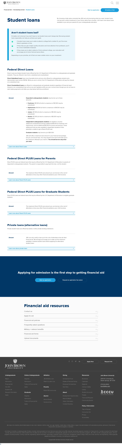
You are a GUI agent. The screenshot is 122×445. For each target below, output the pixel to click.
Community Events (87, 400)
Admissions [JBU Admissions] (8, 381)
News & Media (67, 398)
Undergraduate (10, 375)
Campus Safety (86, 387)
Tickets (84, 395)
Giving (65, 375)
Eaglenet (84, 384)
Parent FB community (50, 390)
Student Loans (30, 10)
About (65, 392)
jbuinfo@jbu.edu (105, 386)
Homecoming (48, 402)
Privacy (84, 414)
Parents (46, 387)
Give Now (65, 387)
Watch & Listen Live (49, 381)
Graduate (27, 392)
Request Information (11, 392)
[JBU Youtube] (79, 361)
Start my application (93, 10)
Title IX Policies (86, 409)
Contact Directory (68, 404)
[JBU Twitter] (76, 361)
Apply (6, 395)
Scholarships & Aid (19, 10)
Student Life (8, 389)
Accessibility (85, 417)
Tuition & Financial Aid (30, 384)
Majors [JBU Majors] (7, 378)
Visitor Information (68, 401)
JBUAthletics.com (49, 378)
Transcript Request (87, 397)
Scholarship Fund (68, 378)
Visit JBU (7, 387)
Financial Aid (8, 10)
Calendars (85, 381)
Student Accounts (87, 392)
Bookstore (85, 378)
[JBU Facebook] (69, 361)
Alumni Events (48, 399)
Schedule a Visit (110, 10)
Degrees (26, 378)
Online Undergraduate (31, 375)
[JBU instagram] (72, 361)
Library (84, 389)
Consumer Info (86, 412)
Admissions (27, 381)
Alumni (46, 396)
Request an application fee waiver (73, 280)
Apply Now (90, 361)
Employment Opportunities (70, 396)
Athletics (47, 375)
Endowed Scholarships (69, 384)
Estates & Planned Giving (70, 381)
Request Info (108, 361)
